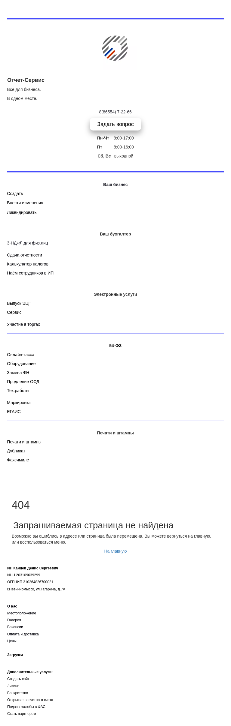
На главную (115, 551)
